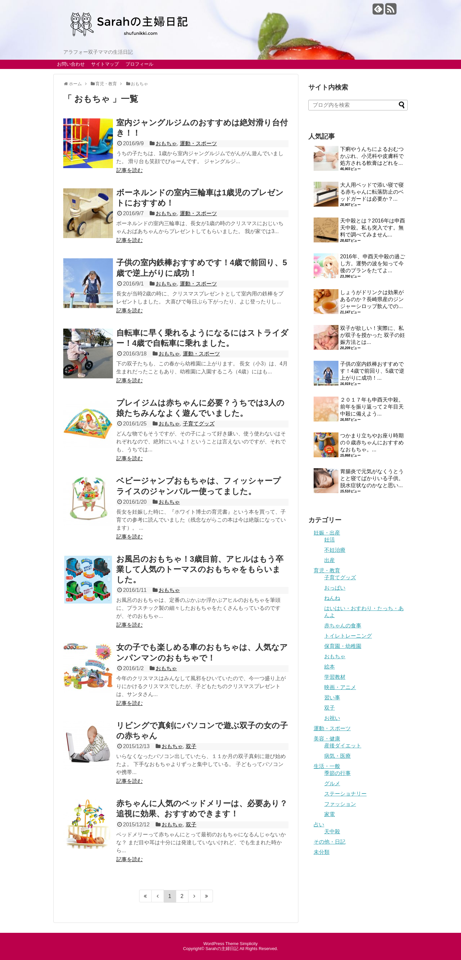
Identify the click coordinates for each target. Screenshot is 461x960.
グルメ (332, 783)
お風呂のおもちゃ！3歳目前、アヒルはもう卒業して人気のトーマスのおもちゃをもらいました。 (199, 569)
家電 (329, 814)
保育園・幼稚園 (342, 646)
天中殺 (332, 831)
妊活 (329, 540)
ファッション (340, 804)
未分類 (322, 852)
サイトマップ (105, 64)
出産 (329, 560)
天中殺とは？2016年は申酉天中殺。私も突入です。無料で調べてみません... (372, 227)
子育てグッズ (199, 423)
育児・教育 (327, 570)
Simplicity (249, 943)
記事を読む (129, 170)
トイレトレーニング (348, 636)
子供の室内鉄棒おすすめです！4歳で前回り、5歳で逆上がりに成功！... (372, 371)
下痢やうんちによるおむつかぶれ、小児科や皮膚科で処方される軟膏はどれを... (372, 156)
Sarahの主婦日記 (222, 948)
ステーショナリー (345, 794)
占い (319, 824)
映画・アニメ (340, 687)
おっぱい (334, 588)
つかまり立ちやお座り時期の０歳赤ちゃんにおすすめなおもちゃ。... (372, 442)
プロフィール (139, 64)
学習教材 (334, 677)
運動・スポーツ (198, 143)
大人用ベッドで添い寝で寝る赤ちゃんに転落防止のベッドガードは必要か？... (372, 192)
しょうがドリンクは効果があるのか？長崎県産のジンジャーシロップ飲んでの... (372, 299)
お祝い (332, 718)
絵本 (329, 667)
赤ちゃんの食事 (342, 625)
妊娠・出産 (327, 533)
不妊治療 (334, 550)
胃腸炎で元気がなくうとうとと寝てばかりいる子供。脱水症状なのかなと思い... (372, 478)
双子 (191, 746)
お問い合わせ (71, 64)
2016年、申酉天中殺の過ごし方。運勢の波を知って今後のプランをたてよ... (372, 263)
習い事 (332, 697)
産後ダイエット (342, 745)
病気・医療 (337, 756)
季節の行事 (337, 773)
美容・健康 (327, 738)
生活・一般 (327, 766)
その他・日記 (329, 842)
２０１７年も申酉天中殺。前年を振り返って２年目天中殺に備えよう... (372, 406)
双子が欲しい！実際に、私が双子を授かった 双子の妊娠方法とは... (372, 335)
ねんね (332, 598)
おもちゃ (166, 143)
